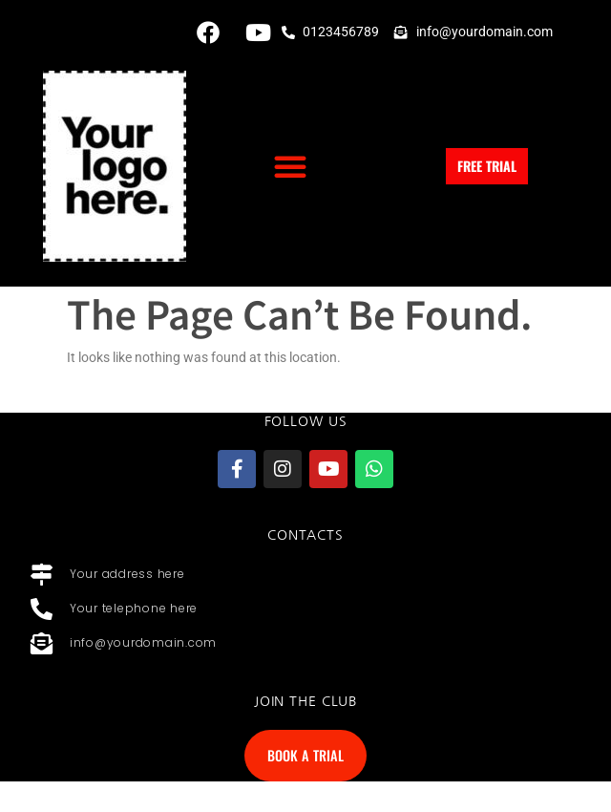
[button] (290, 166)
